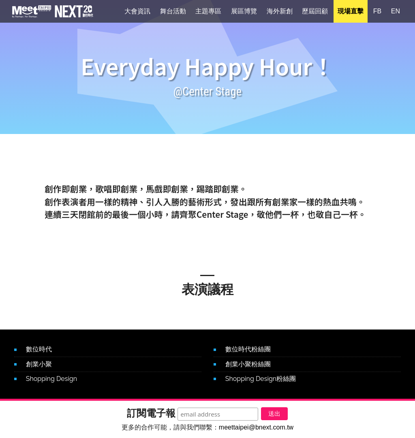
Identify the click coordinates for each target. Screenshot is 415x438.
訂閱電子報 (145, 411)
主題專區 (208, 12)
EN (395, 12)
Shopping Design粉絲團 (260, 379)
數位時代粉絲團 (248, 349)
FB (377, 12)
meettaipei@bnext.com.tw (256, 427)
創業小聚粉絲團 (248, 364)
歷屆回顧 (315, 12)
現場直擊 (351, 12)
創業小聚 (39, 364)
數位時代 (39, 349)
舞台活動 (173, 12)
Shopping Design (51, 379)
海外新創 (280, 12)
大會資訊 (137, 12)
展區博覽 (244, 12)
